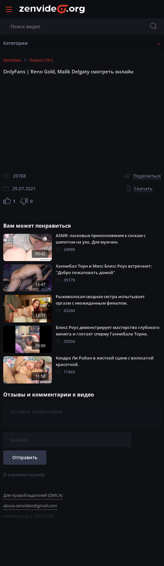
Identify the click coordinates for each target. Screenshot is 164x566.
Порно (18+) (41, 60)
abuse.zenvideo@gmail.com (30, 506)
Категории (15, 43)
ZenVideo (12, 60)
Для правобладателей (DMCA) (33, 495)
